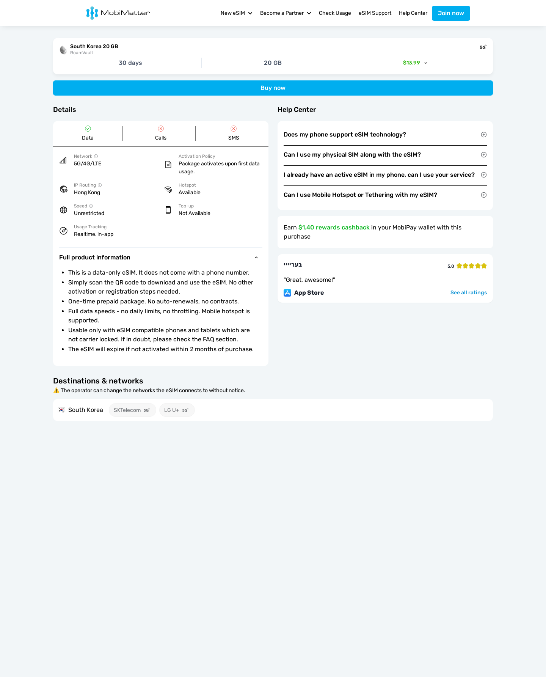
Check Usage (335, 13)
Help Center (413, 13)
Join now (451, 13)
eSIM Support (375, 13)
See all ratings (468, 293)
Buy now (273, 87)
